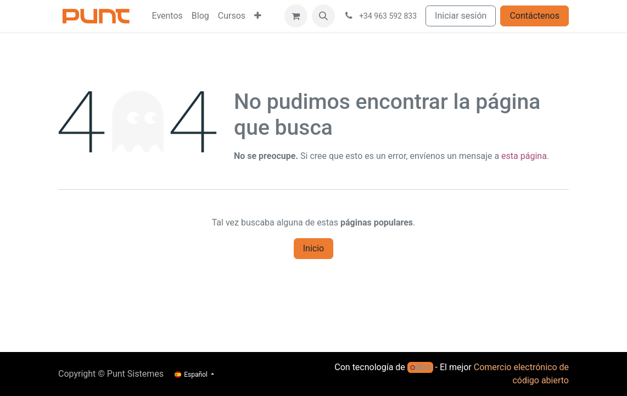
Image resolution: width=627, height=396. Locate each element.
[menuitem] (167, 16)
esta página (524, 156)
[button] (323, 16)
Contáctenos (534, 15)
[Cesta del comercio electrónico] (295, 16)
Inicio (313, 248)
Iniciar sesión (460, 15)
